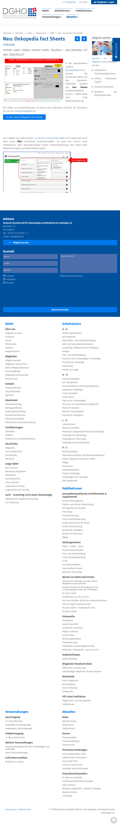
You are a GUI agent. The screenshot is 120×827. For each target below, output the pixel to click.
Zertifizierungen (14, 427)
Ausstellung (11, 455)
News (65, 717)
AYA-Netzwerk (69, 337)
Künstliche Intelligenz (72, 415)
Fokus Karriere (12, 482)
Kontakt (83, 2)
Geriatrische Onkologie (73, 362)
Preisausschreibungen (74, 749)
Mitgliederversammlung (16, 375)
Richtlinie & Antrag (14, 762)
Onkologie (67, 796)
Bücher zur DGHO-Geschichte (78, 577)
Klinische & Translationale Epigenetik (80, 404)
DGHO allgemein (70, 680)
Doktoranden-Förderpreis (74, 757)
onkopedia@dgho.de (25, 111)
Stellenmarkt (68, 728)
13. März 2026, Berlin (15, 737)
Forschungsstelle (13, 451)
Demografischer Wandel (73, 508)
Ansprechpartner (13, 387)
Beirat (8, 340)
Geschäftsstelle (13, 391)
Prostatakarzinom (70, 470)
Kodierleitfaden (71, 654)
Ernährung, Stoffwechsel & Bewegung (80, 347)
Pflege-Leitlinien (70, 631)
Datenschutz (25, 809)
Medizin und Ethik (70, 428)
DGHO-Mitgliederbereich (17, 367)
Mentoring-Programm (15, 471)
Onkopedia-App (69, 642)
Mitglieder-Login (104, 2)
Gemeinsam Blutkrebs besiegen (77, 781)
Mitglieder (11, 356)
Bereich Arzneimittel (48, 138)
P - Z (64, 447)
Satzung (9, 347)
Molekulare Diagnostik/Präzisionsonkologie (83, 431)
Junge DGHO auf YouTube (17, 490)
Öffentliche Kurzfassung (74, 668)
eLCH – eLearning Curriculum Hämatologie (28, 494)
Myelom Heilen (69, 792)
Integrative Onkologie (72, 389)
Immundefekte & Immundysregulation (80, 386)
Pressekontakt (69, 737)
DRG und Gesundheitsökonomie (77, 344)
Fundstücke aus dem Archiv (75, 597)
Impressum (11, 809)
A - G (64, 329)
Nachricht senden (60, 309)
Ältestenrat (10, 344)
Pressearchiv (68, 745)
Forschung (67, 511)
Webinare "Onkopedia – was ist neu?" (80, 649)
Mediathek (68, 676)
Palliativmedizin (70, 451)
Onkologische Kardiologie (74, 435)
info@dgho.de (17, 236)
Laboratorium (68, 424)
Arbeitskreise (63, 10)
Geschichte (11, 443)
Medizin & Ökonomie (72, 533)
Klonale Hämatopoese (73, 411)
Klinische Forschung (72, 572)
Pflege (65, 462)
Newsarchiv (68, 725)
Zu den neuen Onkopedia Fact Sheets (24, 117)
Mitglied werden (19, 242)
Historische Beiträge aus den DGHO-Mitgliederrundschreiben (80, 582)
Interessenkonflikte (14, 419)
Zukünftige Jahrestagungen (18, 725)
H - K (65, 374)
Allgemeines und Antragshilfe (76, 700)
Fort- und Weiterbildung (73, 355)
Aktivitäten (10, 475)
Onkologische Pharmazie (74, 439)
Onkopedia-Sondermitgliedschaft (78, 646)
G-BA (64, 561)
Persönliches (11, 379)
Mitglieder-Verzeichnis (16, 364)
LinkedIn (8, 276)
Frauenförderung (70, 515)
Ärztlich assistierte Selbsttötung (77, 504)
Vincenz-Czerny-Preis (72, 765)
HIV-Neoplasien (70, 382)
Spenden (9, 395)
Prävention (67, 466)
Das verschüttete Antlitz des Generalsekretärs (84, 600)
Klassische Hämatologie (74, 400)
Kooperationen (12, 351)
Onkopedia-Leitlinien (72, 627)
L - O (64, 420)
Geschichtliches (70, 688)
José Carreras (68, 785)
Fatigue (65, 351)
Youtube (8, 283)
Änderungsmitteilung (15, 411)
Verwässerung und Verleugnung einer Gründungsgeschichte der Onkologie (80, 588)
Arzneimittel (68, 635)
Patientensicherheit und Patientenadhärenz (83, 455)
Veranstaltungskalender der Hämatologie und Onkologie (27, 747)
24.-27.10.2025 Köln (14, 721)
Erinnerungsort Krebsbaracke (76, 604)
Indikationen (68, 704)
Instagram (9, 279)
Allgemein (10, 448)
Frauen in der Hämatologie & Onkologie (81, 358)
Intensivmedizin (70, 393)
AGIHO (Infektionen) (72, 333)
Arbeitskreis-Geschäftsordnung (20, 422)
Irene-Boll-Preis (70, 761)
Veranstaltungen (52, 16)
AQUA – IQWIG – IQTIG (72, 546)
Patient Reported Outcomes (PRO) (78, 459)
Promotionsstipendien (74, 773)
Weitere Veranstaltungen (19, 742)
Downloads (11, 400)
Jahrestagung (68, 684)
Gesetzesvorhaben (71, 564)
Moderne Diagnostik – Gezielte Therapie (81, 788)
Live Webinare (12, 502)
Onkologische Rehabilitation (76, 442)
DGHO (46, 10)
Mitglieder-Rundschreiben (77, 663)
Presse (66, 733)
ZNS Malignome (69, 480)
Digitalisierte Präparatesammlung (21, 499)
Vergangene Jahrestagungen (18, 728)
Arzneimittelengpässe (72, 501)
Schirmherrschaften (16, 757)
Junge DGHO (12, 463)
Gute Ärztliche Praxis (72, 568)
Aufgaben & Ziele (13, 333)
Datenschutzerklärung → (72, 276)
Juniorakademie (13, 478)
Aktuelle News (69, 721)
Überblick (9, 431)
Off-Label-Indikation (73, 696)
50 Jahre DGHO (69, 611)
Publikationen (84, 10)
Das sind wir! (11, 468)
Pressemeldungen (71, 741)
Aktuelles (72, 16)
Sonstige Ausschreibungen (75, 768)
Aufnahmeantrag (13, 404)
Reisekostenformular (15, 415)
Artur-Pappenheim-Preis (74, 754)
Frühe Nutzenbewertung (73, 519)
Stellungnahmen (71, 542)
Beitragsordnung (13, 408)
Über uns (10, 329)
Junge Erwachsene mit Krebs (76, 523)
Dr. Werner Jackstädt (72, 777)
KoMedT (9, 435)
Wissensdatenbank (71, 639)
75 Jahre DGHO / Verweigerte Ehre (78, 608)
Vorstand (9, 337)
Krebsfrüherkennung (72, 526)
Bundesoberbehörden (72, 550)
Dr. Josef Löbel (69, 593)
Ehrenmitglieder (13, 371)
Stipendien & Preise (15, 486)
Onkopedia (70, 2)
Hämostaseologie (70, 379)
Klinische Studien (70, 408)
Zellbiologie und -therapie (75, 477)
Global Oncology (70, 369)
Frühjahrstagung (14, 733)
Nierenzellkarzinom (75, 70)
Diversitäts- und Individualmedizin (79, 340)
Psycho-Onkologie (71, 473)
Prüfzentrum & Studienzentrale (20, 439)
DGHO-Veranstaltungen (16, 752)
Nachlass (9, 458)
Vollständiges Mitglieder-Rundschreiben (81, 671)
